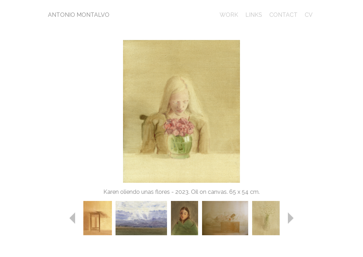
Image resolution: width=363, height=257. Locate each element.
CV (309, 14)
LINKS (253, 14)
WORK (229, 14)
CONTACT (283, 14)
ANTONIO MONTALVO (78, 14)
